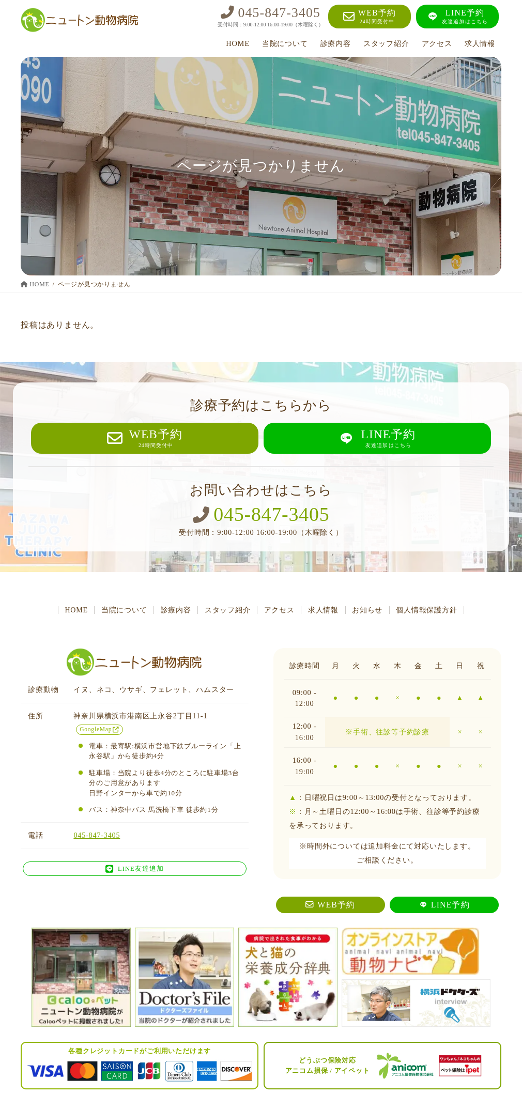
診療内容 (173, 611)
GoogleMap (99, 730)
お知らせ (371, 611)
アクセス (280, 611)
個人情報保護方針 (432, 611)
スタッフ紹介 (227, 611)
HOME (70, 611)
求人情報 (325, 611)
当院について (120, 611)
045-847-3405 (261, 516)
